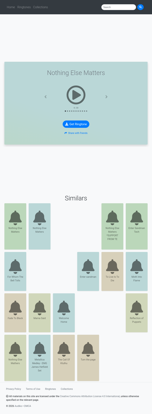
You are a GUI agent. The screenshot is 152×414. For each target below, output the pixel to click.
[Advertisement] (76, 38)
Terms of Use (33, 389)
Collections (40, 7)
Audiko (18, 406)
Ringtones (24, 7)
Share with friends (76, 133)
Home (11, 7)
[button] (45, 97)
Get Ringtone (76, 124)
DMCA (27, 406)
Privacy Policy (13, 389)
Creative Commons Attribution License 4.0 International (90, 396)
